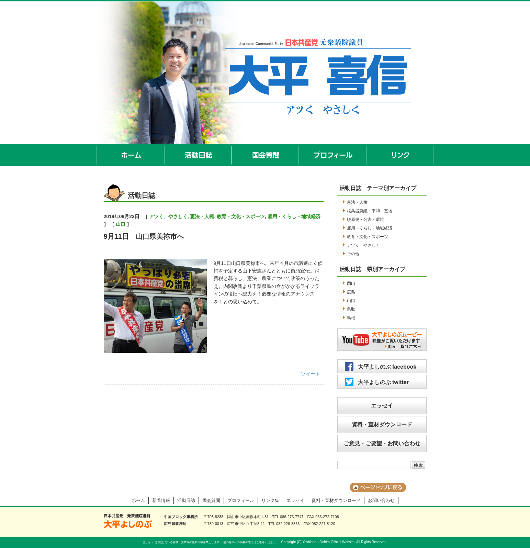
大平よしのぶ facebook (387, 367)
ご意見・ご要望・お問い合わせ (381, 443)
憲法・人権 (202, 216)
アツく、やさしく (168, 216)
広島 (351, 292)
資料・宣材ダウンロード (382, 424)
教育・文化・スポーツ (241, 216)
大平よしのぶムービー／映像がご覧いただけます (382, 339)
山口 (120, 224)
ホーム (131, 155)
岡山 (351, 283)
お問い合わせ (381, 500)
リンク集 (270, 500)
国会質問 (265, 155)
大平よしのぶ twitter (383, 382)
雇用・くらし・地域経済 (294, 216)
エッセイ (382, 406)
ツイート (310, 374)
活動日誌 (198, 155)
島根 (351, 317)
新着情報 (161, 500)
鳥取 (351, 309)
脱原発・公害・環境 (365, 219)
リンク (400, 155)
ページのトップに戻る (378, 487)
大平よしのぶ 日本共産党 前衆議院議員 (128, 521)
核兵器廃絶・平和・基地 (369, 211)
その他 (353, 253)
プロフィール (333, 155)
